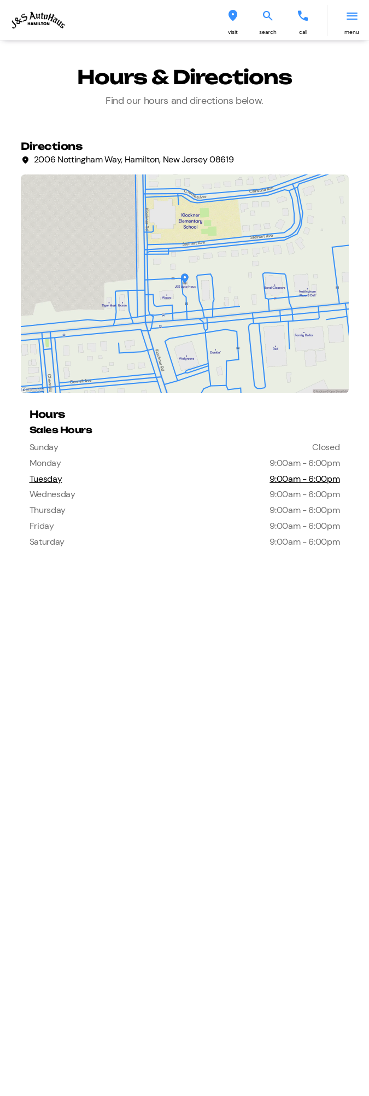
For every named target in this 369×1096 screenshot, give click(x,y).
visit (233, 32)
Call (303, 32)
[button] (233, 20)
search (268, 32)
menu (351, 32)
